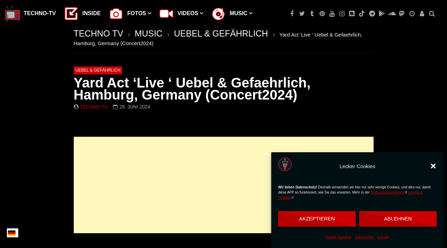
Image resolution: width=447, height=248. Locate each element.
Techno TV (94, 107)
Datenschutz (364, 237)
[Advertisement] (224, 185)
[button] (433, 166)
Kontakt (383, 237)
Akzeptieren (317, 218)
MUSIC (149, 33)
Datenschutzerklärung (387, 192)
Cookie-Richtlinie (339, 237)
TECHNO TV (98, 33)
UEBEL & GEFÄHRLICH (221, 33)
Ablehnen (398, 218)
